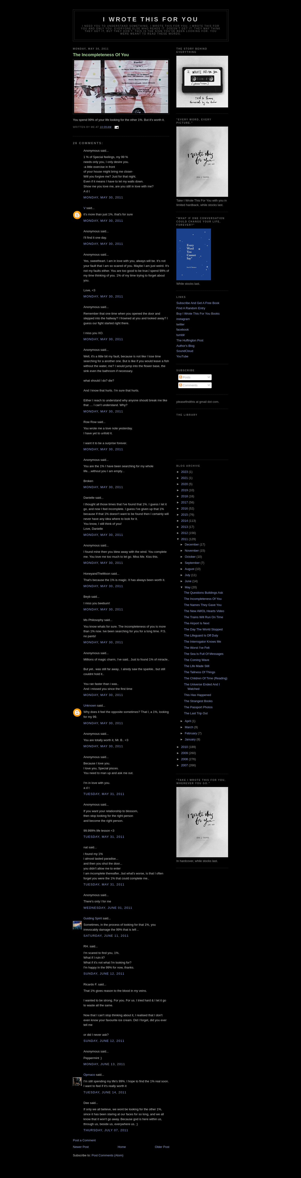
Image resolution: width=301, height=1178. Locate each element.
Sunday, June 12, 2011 (103, 973)
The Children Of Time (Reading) (205, 678)
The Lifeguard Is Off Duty (201, 635)
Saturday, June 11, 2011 (106, 935)
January (191, 739)
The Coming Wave (196, 660)
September (193, 563)
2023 (185, 472)
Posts (184, 377)
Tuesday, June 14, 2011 (105, 1092)
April (188, 721)
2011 (185, 539)
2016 (185, 508)
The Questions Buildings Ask (203, 592)
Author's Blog (185, 346)
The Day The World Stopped (203, 629)
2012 (185, 533)
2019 (185, 490)
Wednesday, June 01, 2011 (107, 907)
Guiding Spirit (92, 918)
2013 (185, 527)
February (191, 733)
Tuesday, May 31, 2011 (103, 794)
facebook (182, 329)
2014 (185, 520)
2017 (185, 502)
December (192, 544)
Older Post (162, 1147)
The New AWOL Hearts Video (204, 611)
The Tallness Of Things (199, 672)
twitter (180, 324)
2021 (185, 478)
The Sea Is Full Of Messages (203, 654)
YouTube (182, 356)
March (189, 727)
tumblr (180, 335)
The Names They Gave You (202, 605)
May (188, 587)
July (188, 575)
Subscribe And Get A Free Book (197, 303)
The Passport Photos (198, 707)
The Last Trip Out (195, 713)
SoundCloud (184, 351)
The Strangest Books (198, 701)
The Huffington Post (189, 340)
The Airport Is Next (196, 623)
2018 (185, 496)
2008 (185, 759)
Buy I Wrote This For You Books (198, 313)
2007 (185, 765)
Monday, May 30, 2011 (103, 197)
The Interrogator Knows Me (202, 641)
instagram (183, 319)
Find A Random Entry (190, 308)
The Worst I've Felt (196, 647)
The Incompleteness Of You (101, 54)
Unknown (89, 705)
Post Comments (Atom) (107, 1155)
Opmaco (89, 1074)
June (188, 581)
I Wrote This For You (151, 19)
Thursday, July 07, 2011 (105, 1130)
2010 (185, 747)
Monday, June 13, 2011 (104, 1064)
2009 (185, 753)
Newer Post (81, 1147)
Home (122, 1147)
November (192, 550)
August (190, 569)
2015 (185, 514)
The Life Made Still (196, 666)
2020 (185, 484)
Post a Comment (84, 1140)
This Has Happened (197, 695)
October (191, 556)
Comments (188, 385)
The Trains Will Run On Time (203, 617)
